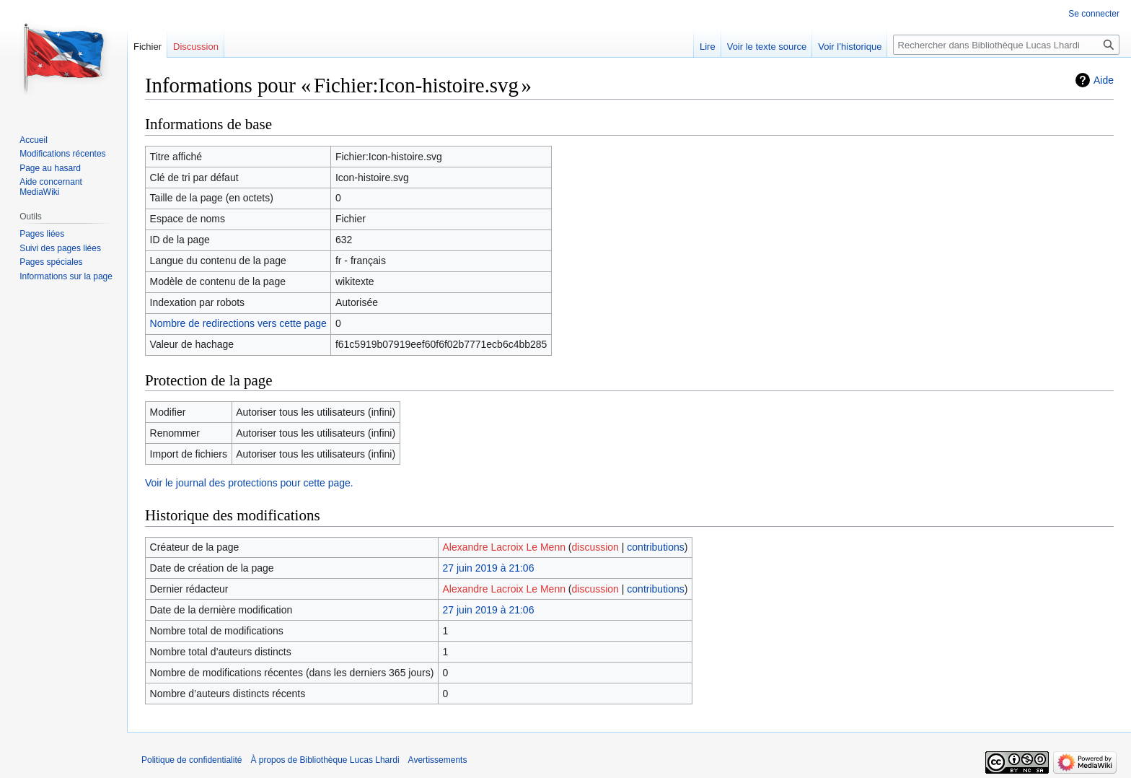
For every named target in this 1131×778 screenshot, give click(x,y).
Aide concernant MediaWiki (50, 187)
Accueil (33, 140)
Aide (1103, 80)
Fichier (147, 46)
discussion (595, 547)
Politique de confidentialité (191, 760)
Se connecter (1093, 14)
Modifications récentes (62, 154)
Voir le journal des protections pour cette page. (249, 483)
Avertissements (437, 760)
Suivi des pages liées (60, 248)
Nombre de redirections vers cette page (238, 323)
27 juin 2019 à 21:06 (488, 568)
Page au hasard (50, 168)
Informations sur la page (66, 276)
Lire (708, 46)
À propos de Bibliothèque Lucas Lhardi (324, 760)
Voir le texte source (767, 46)
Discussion (196, 46)
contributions (655, 547)
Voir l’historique (849, 46)
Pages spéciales (50, 262)
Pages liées (41, 234)
